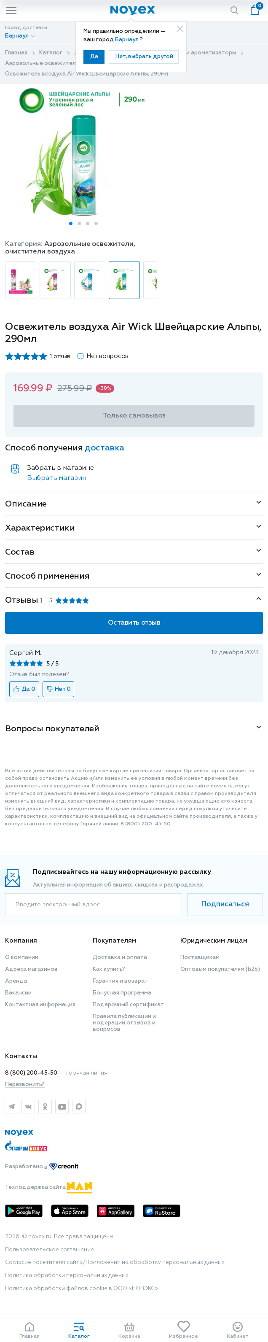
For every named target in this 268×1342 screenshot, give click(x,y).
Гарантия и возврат (120, 981)
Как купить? (109, 969)
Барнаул (127, 40)
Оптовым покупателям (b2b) (220, 969)
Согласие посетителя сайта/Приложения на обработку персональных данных (115, 1262)
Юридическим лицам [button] (213, 941)
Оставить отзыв (134, 623)
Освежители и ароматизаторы (192, 53)
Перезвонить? (25, 1084)
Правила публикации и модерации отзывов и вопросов (124, 1023)
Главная (16, 53)
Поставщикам (200, 957)
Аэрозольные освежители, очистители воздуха (72, 63)
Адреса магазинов (31, 969)
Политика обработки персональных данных (67, 1275)
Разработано (41, 1167)
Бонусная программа (122, 993)
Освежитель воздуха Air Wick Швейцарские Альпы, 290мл (86, 74)
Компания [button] (21, 941)
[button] (70, 223)
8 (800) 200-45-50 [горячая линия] (31, 1073)
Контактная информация (40, 1005)
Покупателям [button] (114, 941)
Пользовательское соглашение (49, 1250)
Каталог (50, 53)
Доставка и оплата (120, 957)
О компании (21, 957)
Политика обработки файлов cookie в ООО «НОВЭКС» (81, 1288)
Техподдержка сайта (48, 1187)
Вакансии (18, 993)
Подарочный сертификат (128, 1005)
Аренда (16, 981)
